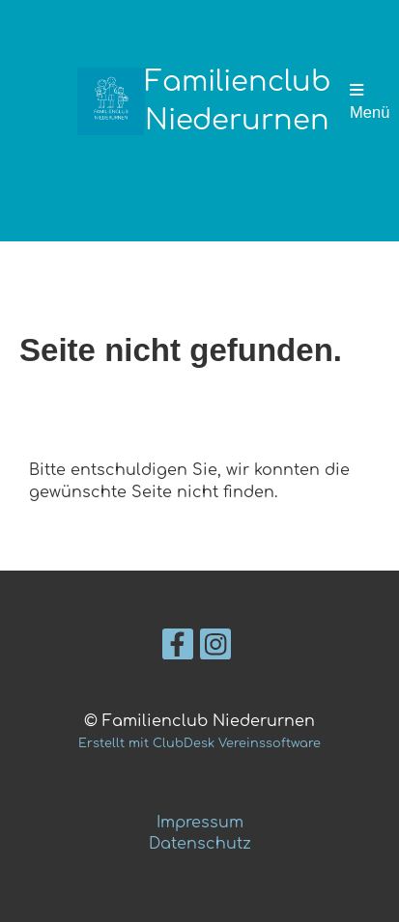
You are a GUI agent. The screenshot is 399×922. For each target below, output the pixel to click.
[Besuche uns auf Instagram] (215, 649)
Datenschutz (200, 843)
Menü (369, 102)
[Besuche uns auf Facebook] (177, 649)
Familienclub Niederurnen (237, 101)
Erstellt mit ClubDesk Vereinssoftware (199, 743)
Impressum (200, 822)
